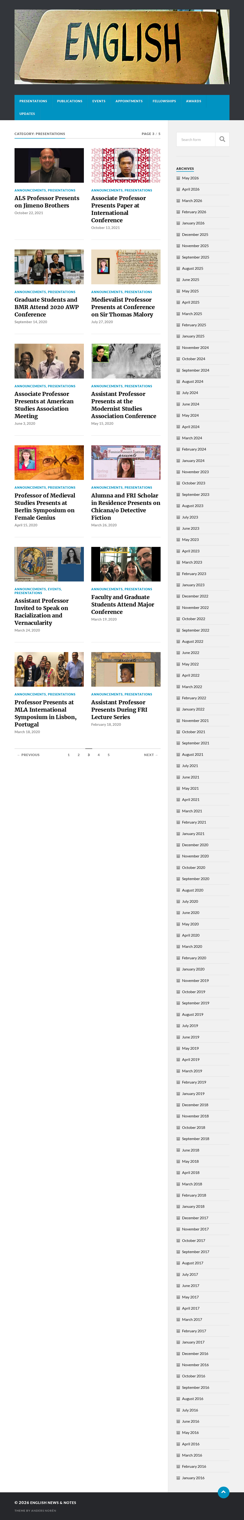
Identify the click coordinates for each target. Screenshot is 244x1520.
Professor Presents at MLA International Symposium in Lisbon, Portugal (48, 738)
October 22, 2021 (29, 223)
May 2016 (190, 1432)
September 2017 (195, 1251)
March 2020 (192, 946)
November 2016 (195, 1364)
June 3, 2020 (25, 432)
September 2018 (195, 1138)
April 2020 (190, 935)
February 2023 (194, 573)
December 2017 (195, 1217)
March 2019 (192, 1071)
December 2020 (195, 844)
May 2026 (190, 178)
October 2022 (193, 618)
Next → (151, 781)
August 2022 (192, 641)
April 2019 (190, 1059)
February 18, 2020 (106, 750)
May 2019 (190, 1048)
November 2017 (195, 1229)
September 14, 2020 (31, 327)
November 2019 (195, 980)
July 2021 (190, 765)
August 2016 (192, 1398)
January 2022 (193, 709)
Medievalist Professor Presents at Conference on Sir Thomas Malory (125, 311)
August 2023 (192, 505)
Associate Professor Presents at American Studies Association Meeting (46, 412)
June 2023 (190, 528)
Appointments (129, 101)
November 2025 (195, 245)
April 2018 (190, 1172)
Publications (69, 101)
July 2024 (190, 392)
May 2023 (190, 539)
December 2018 (195, 1104)
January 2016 (193, 1477)
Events (99, 101)
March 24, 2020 (27, 653)
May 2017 (190, 1297)
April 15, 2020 (26, 545)
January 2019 (193, 1093)
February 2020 (194, 957)
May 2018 (190, 1161)
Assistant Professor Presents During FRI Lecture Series (121, 734)
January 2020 (193, 969)
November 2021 (195, 720)
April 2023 (190, 551)
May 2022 (190, 664)
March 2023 (192, 562)
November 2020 (195, 856)
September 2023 (195, 494)
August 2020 (192, 890)
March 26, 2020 (104, 545)
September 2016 (195, 1387)
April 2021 (190, 799)
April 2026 (190, 189)
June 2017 (190, 1285)
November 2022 (195, 607)
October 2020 (193, 867)
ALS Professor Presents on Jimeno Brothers (44, 207)
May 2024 (190, 415)
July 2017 (190, 1274)
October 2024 (193, 358)
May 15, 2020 (102, 440)
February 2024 (194, 449)
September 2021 (195, 743)
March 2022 (192, 686)
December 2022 (195, 596)
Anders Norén (43, 1510)
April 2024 (190, 426)
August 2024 (192, 381)
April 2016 (190, 1444)
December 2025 (195, 234)
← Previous (28, 781)
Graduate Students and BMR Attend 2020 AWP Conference (49, 311)
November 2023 (195, 471)
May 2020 (190, 924)
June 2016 (190, 1421)
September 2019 (195, 1003)
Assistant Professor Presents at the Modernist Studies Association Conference (120, 416)
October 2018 (193, 1127)
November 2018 (195, 1116)
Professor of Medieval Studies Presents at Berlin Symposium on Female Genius (47, 525)
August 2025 (192, 268)
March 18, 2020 (27, 758)
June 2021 (190, 777)
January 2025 (193, 336)
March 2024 (192, 438)
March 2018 (192, 1184)
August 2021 (192, 754)
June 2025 (190, 279)
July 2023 (190, 517)
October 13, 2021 (105, 231)
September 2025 (195, 257)
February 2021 (194, 822)
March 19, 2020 (104, 641)
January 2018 (193, 1206)
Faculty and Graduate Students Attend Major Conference (125, 625)
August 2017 (192, 1263)
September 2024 (195, 370)
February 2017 (194, 1330)
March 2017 (192, 1319)
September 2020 (195, 878)
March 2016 (192, 1455)
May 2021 (190, 788)
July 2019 (190, 1025)
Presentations (33, 101)
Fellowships (164, 101)
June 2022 (190, 652)
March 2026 (192, 200)
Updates (27, 114)
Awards (193, 101)
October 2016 (193, 1376)
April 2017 (190, 1308)
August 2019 (192, 1014)
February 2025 (194, 324)
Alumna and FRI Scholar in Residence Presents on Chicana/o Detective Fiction (125, 525)
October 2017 (193, 1240)
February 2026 (194, 211)
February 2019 (194, 1082)
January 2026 (193, 223)
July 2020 (190, 901)
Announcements (30, 190)
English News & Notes (56, 1502)
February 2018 (194, 1195)
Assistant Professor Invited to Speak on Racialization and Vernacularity (44, 633)
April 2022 (190, 675)
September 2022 (195, 630)
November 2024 (195, 347)
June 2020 (190, 912)
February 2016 (194, 1466)
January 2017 (193, 1342)
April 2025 (190, 302)
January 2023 (193, 584)
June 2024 (190, 404)
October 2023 (193, 483)
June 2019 (190, 1037)
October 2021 (193, 731)
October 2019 (193, 991)
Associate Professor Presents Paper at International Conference (120, 211)
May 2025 (190, 291)
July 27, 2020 (102, 327)
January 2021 (193, 833)
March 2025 (192, 313)
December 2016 (195, 1353)
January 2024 (193, 460)
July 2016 (190, 1410)
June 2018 (190, 1150)
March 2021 (192, 811)
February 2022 (194, 697)
